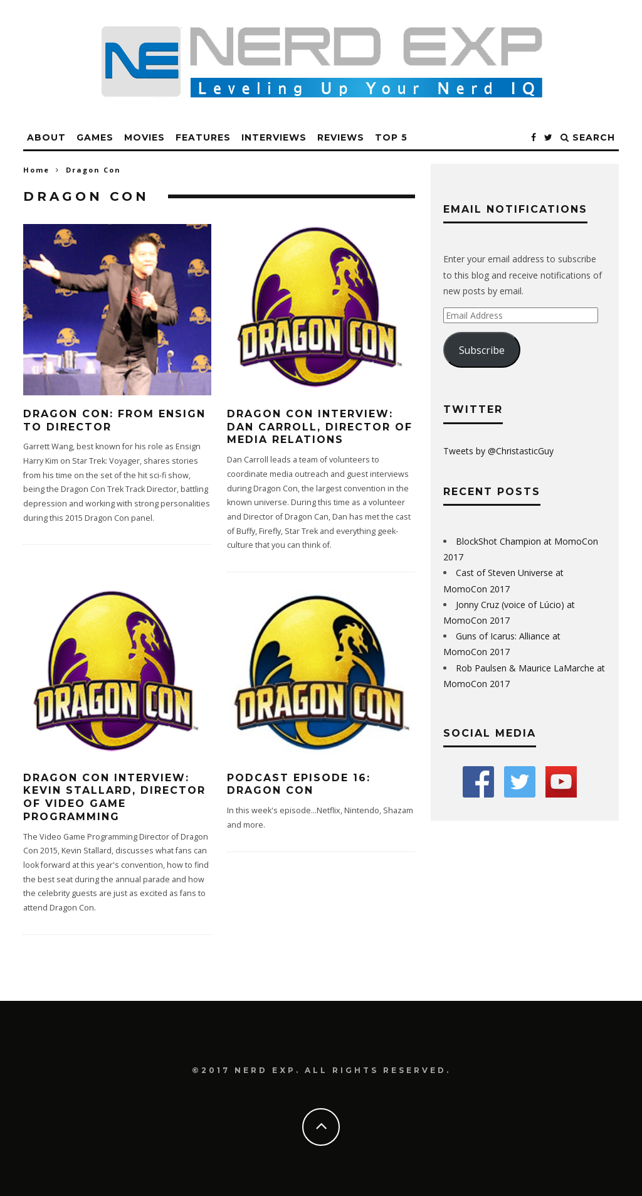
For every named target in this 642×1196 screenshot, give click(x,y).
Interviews (274, 137)
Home (36, 169)
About (46, 137)
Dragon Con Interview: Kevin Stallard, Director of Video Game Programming (114, 797)
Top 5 (391, 137)
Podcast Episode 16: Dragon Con (299, 784)
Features (203, 137)
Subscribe (482, 350)
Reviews (340, 137)
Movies (144, 137)
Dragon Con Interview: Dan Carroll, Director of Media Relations (320, 427)
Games (94, 137)
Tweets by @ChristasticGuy (498, 451)
